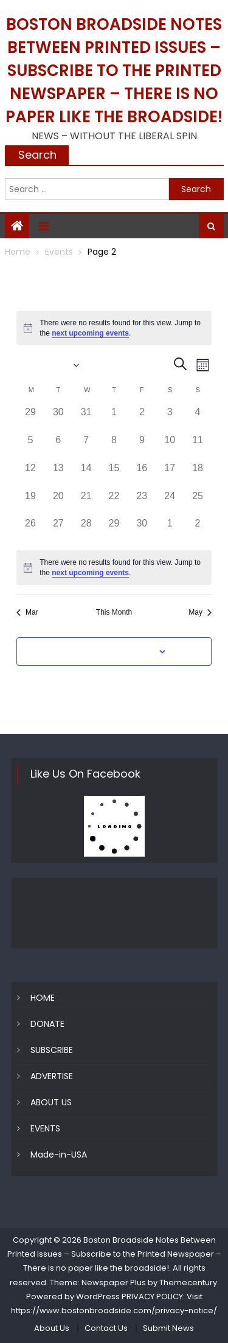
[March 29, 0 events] (30, 419)
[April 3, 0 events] (170, 419)
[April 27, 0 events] (58, 530)
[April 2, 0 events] (142, 419)
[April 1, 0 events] (114, 419)
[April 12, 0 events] (30, 475)
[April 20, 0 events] (58, 503)
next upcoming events (90, 333)
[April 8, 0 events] (114, 447)
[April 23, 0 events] (142, 503)
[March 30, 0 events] (58, 419)
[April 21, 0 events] (86, 503)
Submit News (168, 1328)
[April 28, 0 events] (86, 530)
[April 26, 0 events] (30, 530)
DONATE (47, 1024)
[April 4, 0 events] (198, 419)
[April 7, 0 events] (86, 447)
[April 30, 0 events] (142, 530)
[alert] (114, 328)
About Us (51, 1328)
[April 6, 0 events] (58, 447)
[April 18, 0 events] (198, 475)
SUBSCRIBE (51, 1050)
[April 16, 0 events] (142, 475)
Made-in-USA (58, 1154)
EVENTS (45, 1128)
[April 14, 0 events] (86, 475)
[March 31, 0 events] (86, 419)
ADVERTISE (51, 1076)
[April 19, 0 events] (30, 503)
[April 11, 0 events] (198, 447)
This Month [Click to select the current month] (114, 612)
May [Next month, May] (200, 612)
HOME (42, 998)
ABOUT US (51, 1102)
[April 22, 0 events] (114, 503)
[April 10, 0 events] (170, 447)
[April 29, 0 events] (114, 530)
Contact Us (106, 1328)
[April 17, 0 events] (170, 475)
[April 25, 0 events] (198, 503)
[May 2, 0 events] (198, 530)
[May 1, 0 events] (170, 530)
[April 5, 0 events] (30, 447)
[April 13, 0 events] (58, 475)
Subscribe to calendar (107, 652)
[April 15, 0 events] (114, 475)
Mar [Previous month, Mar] (27, 612)
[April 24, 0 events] (170, 503)
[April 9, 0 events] (142, 447)
